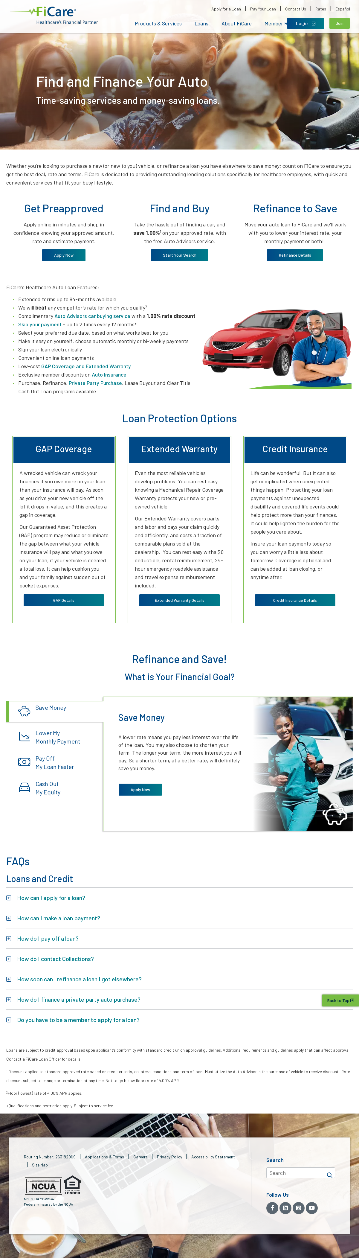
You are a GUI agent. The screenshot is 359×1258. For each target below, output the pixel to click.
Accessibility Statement (213, 1156)
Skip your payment (40, 324)
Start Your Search (179, 255)
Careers (140, 1156)
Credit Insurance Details (295, 600)
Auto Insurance (109, 374)
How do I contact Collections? (55, 958)
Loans (201, 23)
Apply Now (64, 255)
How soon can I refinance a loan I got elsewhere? (79, 978)
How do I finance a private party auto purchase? (78, 999)
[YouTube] (312, 1208)
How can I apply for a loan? (51, 897)
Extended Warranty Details (179, 600)
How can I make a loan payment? (58, 917)
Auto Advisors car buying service (92, 316)
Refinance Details (295, 255)
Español (342, 8)
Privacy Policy (169, 1156)
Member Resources (286, 23)
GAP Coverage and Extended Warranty (86, 366)
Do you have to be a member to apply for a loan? (78, 1019)
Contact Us (295, 8)
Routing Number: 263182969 (50, 1156)
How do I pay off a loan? (48, 938)
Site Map (40, 1164)
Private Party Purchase (95, 383)
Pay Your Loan (263, 8)
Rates (320, 8)
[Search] (330, 1172)
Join (339, 23)
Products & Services (158, 23)
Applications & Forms (104, 1156)
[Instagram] (299, 1208)
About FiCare (236, 23)
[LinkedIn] (285, 1208)
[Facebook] (272, 1208)
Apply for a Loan (226, 8)
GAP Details (63, 600)
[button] (54, 15)
